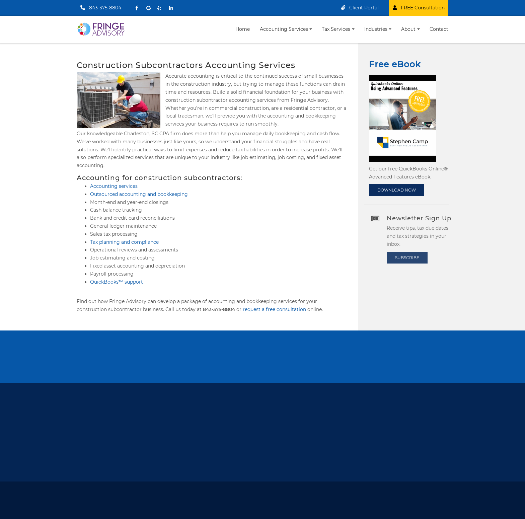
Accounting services (114, 186)
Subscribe (410, 257)
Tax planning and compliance (124, 242)
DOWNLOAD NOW (398, 188)
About (408, 29)
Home (242, 29)
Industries (375, 29)
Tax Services (336, 29)
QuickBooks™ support (116, 282)
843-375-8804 (100, 8)
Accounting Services (284, 29)
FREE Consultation (419, 8)
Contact (439, 29)
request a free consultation (274, 309)
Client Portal (360, 8)
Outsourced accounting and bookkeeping (139, 194)
